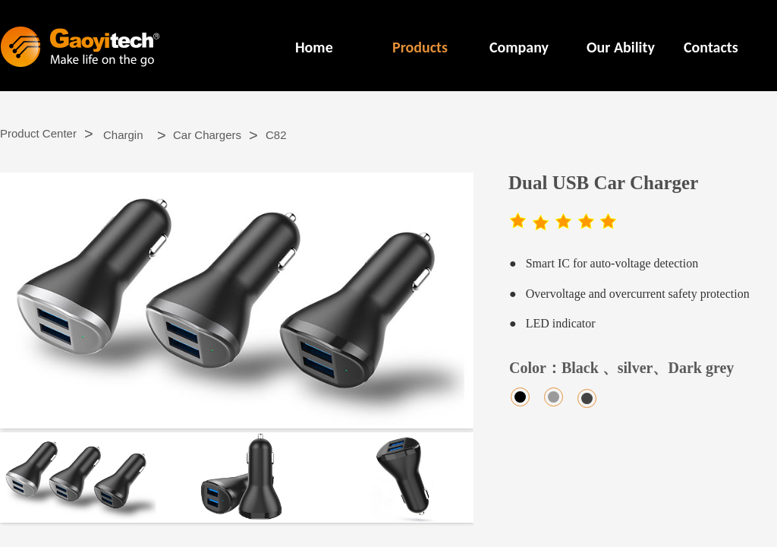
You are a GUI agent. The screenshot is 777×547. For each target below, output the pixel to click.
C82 (276, 134)
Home (314, 47)
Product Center (38, 133)
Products (420, 47)
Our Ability (621, 47)
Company (519, 47)
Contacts (711, 47)
